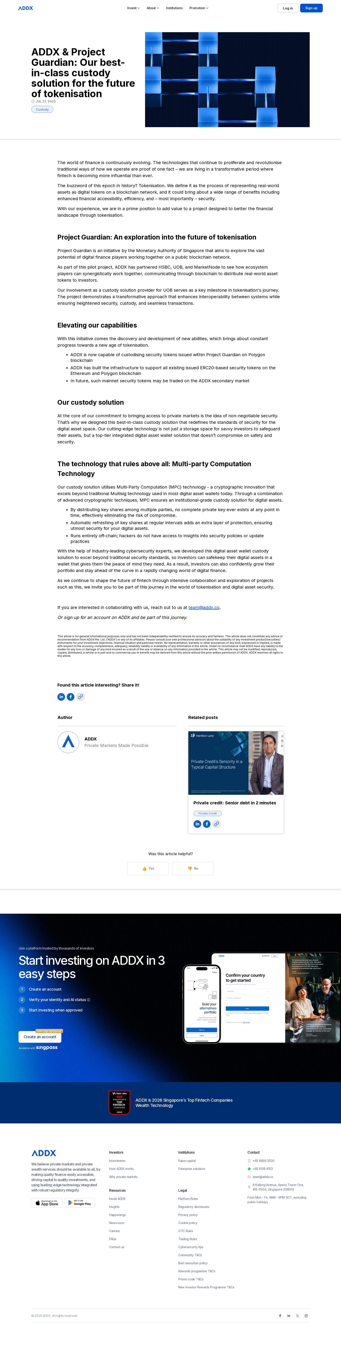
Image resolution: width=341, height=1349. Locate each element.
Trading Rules (187, 1239)
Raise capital (187, 1161)
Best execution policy (193, 1263)
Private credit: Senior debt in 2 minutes (235, 802)
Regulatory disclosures (193, 1207)
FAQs (112, 1239)
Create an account (40, 1037)
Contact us (116, 1247)
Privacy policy (188, 1215)
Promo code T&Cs (191, 1279)
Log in (288, 8)
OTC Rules (185, 1231)
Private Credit (208, 813)
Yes (150, 869)
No (191, 869)
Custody (42, 109)
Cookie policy (187, 1223)
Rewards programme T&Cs (196, 1271)
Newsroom (116, 1223)
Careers (114, 1231)
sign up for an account (87, 617)
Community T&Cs (190, 1255)
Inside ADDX (117, 1199)
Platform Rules (188, 1199)
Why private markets (123, 1177)
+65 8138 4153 (262, 1169)
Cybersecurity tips (190, 1247)
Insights (114, 1207)
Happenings (117, 1215)
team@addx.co (204, 607)
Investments (117, 1161)
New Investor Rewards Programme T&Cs (206, 1287)
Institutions (174, 8)
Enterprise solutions (191, 1169)
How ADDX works (121, 1169)
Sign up (311, 8)
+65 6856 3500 (263, 1161)
